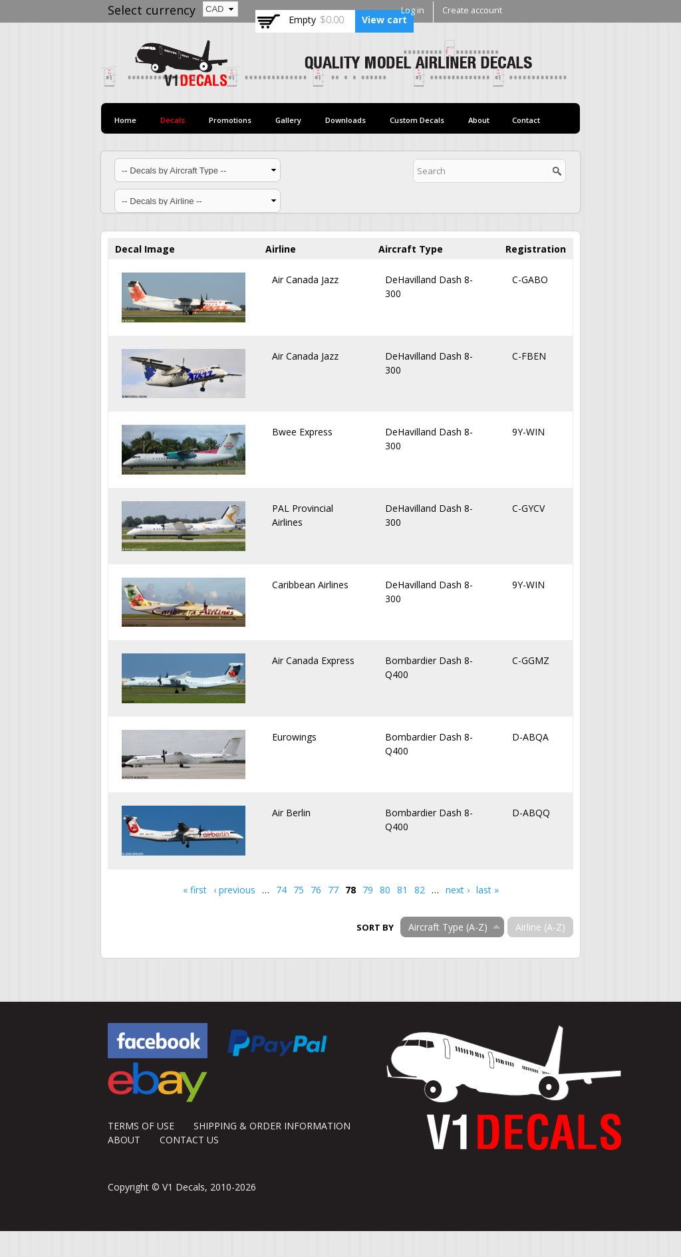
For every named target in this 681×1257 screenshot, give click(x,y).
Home (125, 120)
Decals (172, 120)
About (478, 120)
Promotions (230, 120)
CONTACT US (189, 1139)
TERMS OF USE (141, 1125)
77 (333, 889)
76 (316, 889)
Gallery (288, 120)
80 (385, 889)
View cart (384, 19)
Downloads (345, 120)
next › (458, 889)
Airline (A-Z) (540, 927)
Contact (526, 120)
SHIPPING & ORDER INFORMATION (272, 1125)
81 (402, 889)
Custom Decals (417, 120)
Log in (412, 10)
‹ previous (234, 889)
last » (487, 889)
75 (298, 889)
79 (367, 889)
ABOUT (124, 1139)
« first (195, 889)
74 (281, 889)
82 (419, 889)
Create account (472, 10)
